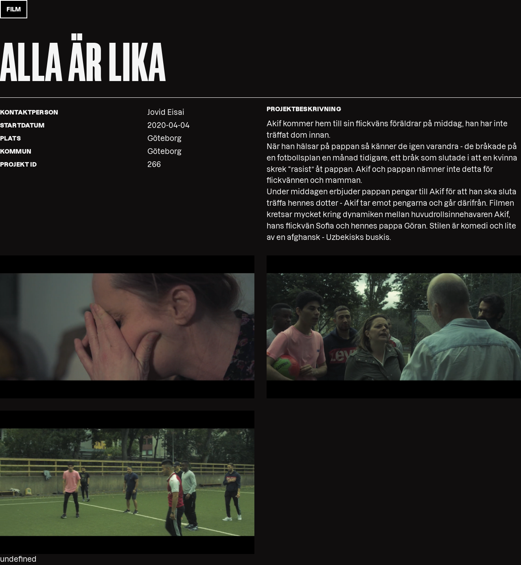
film (14, 9)
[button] (127, 326)
